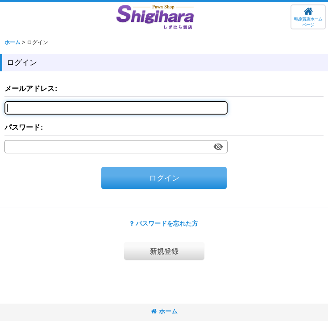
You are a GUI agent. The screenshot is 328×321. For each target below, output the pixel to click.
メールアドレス (29, 88)
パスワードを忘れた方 (164, 223)
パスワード (22, 127)
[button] (308, 16)
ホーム (164, 311)
